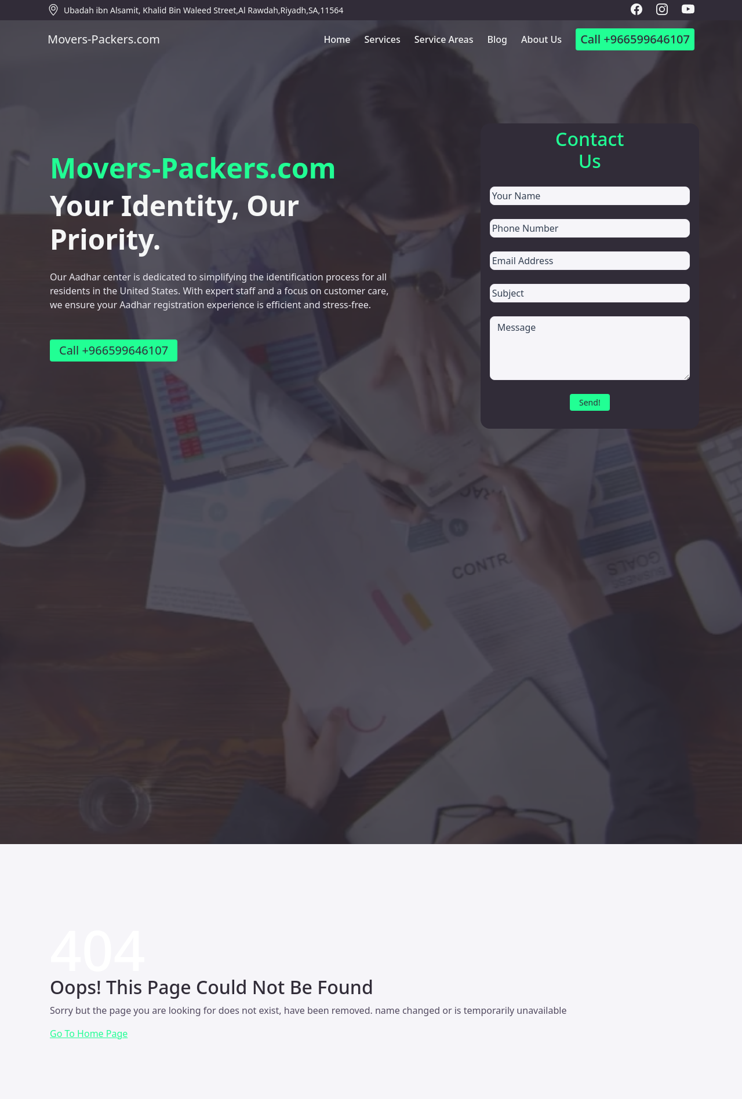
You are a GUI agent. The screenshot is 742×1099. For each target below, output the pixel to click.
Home (336, 39)
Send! (590, 402)
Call (635, 39)
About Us (541, 39)
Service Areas (444, 39)
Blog (497, 39)
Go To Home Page (89, 1033)
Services (382, 39)
